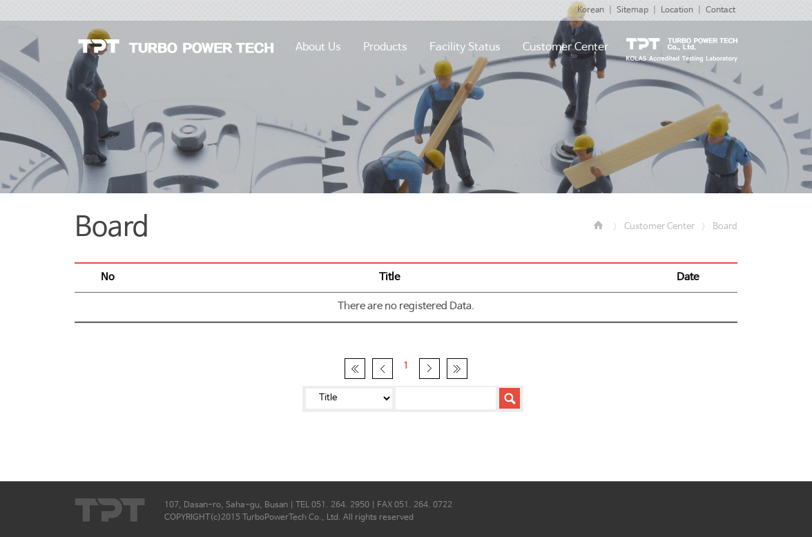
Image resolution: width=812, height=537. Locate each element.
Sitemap (632, 10)
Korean (590, 10)
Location (677, 10)
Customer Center (659, 227)
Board (725, 227)
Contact (720, 10)
